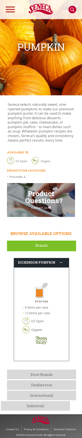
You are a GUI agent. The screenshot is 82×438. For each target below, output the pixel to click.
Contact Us (39, 208)
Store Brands (41, 374)
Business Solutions (65, 429)
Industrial (35, 405)
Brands (41, 245)
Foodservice (41, 385)
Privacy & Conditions (36, 429)
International (41, 395)
